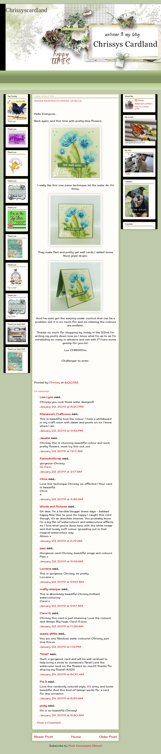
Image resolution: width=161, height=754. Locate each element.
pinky (43, 705)
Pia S (43, 681)
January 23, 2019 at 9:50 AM (62, 581)
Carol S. (45, 613)
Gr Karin (45, 466)
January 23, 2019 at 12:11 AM (61, 451)
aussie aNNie (48, 633)
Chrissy (140, 100)
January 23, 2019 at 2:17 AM (61, 471)
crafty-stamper (50, 589)
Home (76, 737)
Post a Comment (49, 722)
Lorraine (45, 568)
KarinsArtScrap (50, 458)
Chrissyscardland (26, 10)
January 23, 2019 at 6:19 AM (61, 540)
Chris (43, 479)
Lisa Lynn (46, 397)
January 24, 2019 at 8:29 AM (61, 698)
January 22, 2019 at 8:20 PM (62, 406)
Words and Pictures (53, 506)
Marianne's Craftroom (55, 414)
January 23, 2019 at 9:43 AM (61, 561)
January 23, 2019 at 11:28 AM (61, 626)
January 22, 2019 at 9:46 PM (61, 430)
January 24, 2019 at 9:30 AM (62, 715)
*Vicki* (44, 654)
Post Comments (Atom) (85, 745)
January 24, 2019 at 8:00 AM (62, 674)
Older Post (108, 737)
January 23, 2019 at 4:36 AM (61, 499)
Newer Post (43, 737)
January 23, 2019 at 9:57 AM (61, 605)
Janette (45, 438)
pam (43, 548)
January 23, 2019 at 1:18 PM (60, 646)
